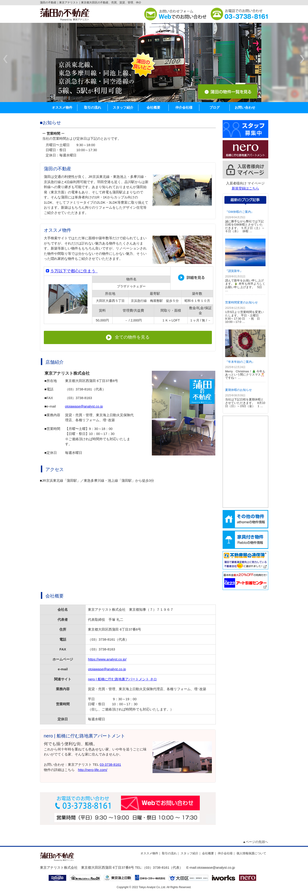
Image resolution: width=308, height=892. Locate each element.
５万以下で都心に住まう (74, 271)
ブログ (214, 107)
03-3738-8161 (110, 764)
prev (6, 59)
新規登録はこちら (245, 188)
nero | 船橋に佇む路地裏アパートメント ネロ (122, 679)
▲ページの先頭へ (255, 842)
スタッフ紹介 (123, 107)
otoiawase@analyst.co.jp (84, 406)
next (302, 59)
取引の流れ (92, 107)
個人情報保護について (251, 853)
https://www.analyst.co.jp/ (107, 659)
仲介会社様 (183, 107)
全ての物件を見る (128, 337)
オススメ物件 (62, 107)
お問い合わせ (245, 107)
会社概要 (153, 107)
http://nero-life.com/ (92, 770)
